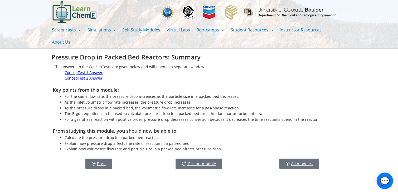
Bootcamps (210, 30)
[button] (66, 30)
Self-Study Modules (141, 30)
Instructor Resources (301, 30)
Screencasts (66, 30)
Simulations (102, 30)
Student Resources (252, 30)
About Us (61, 42)
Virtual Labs (178, 30)
